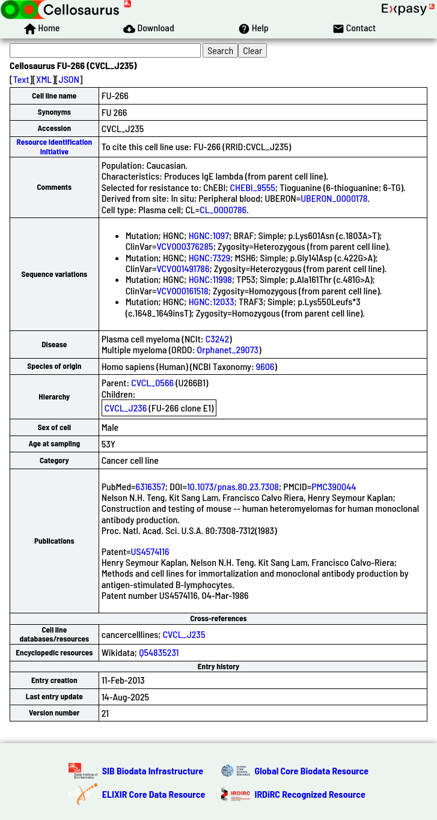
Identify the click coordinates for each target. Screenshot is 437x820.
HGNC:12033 (211, 301)
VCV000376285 (184, 246)
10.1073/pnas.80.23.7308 (233, 486)
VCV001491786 (182, 268)
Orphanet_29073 (228, 349)
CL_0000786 (223, 209)
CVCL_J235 (184, 634)
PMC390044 (333, 486)
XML (44, 79)
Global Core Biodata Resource (312, 770)
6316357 (150, 486)
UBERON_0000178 (334, 198)
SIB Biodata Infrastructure (152, 770)
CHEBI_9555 (252, 187)
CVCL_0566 (152, 382)
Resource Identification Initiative (54, 146)
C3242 (217, 338)
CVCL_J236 (126, 407)
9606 (265, 366)
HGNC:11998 (210, 279)
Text (21, 79)
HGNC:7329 (210, 257)
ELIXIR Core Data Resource (154, 794)
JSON (69, 79)
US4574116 (150, 551)
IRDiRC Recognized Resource (310, 794)
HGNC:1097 (209, 235)
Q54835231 (159, 652)
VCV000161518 (182, 290)
